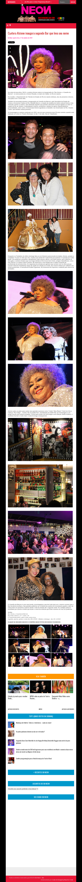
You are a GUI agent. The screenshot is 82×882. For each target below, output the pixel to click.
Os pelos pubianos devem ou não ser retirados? (30, 731)
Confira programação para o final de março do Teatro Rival (34, 758)
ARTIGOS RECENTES (13, 709)
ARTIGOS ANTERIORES (68, 709)
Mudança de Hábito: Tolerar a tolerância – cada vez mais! (33, 723)
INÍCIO (40, 709)
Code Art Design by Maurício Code (62, 880)
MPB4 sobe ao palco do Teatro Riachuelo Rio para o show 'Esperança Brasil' (26, 2)
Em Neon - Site (39, 878)
